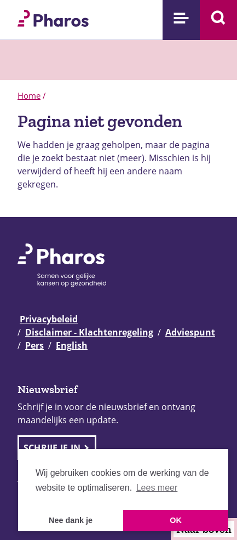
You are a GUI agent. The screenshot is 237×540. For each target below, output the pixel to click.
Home (29, 95)
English (72, 345)
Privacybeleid (49, 319)
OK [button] (176, 520)
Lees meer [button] (157, 487)
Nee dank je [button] (71, 520)
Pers (34, 345)
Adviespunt (190, 332)
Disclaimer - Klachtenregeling (89, 332)
